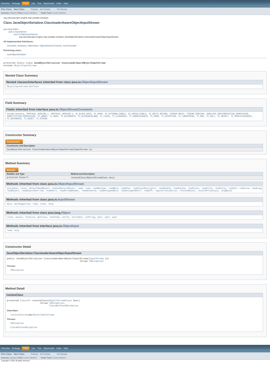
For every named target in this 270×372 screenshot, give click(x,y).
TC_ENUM (154, 118)
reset (43, 207)
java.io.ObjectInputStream (26, 34)
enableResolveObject (63, 191)
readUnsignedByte (108, 194)
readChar (126, 191)
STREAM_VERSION (195, 115)
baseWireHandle (15, 115)
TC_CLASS (105, 118)
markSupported (22, 207)
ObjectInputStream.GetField (23, 87)
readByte (113, 191)
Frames (34, 9)
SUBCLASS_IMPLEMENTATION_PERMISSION (227, 115)
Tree (39, 3)
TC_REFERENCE (14, 121)
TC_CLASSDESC (119, 118)
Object (65, 216)
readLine (244, 191)
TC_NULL (210, 118)
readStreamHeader (69, 194)
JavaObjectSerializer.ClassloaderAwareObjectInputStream (40, 152)
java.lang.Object (10, 29)
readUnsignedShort (131, 194)
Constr (26, 13)
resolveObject (187, 194)
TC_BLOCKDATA (68, 118)
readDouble (165, 191)
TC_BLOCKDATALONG (87, 118)
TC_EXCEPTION (168, 118)
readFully (206, 191)
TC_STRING (41, 121)
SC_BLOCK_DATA (83, 115)
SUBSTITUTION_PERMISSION (21, 118)
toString (90, 221)
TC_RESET (29, 121)
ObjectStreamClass (97, 180)
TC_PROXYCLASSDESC (241, 118)
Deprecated (49, 3)
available (12, 191)
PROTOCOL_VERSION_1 (38, 115)
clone (10, 221)
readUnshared (89, 194)
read (80, 191)
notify (65, 221)
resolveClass (78, 180)
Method (33, 13)
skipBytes (226, 194)
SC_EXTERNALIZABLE (115, 115)
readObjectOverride (33, 194)
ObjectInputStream (25, 66)
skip (51, 207)
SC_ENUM (98, 115)
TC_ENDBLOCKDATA (138, 118)
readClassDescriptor (144, 191)
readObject (13, 194)
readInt (232, 191)
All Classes (62, 9)
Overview (5, 3)
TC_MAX (200, 118)
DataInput (22, 46)
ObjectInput (33, 46)
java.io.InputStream (18, 32)
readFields (179, 191)
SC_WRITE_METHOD (158, 115)
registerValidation (166, 194)
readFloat (193, 191)
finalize (30, 221)
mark (9, 207)
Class (22, 180)
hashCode (55, 221)
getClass (42, 221)
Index (58, 3)
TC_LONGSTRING (186, 118)
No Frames (45, 9)
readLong (257, 191)
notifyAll (77, 221)
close (23, 191)
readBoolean (99, 191)
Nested (13, 13)
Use (33, 3)
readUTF (148, 194)
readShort (51, 194)
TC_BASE (54, 118)
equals (19, 221)
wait (99, 221)
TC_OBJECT (222, 118)
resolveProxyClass (208, 194)
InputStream (80, 152)
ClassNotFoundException (63, 312)
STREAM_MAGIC (177, 115)
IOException (96, 266)
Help (66, 3)
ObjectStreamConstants (50, 46)
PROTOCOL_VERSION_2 (62, 115)
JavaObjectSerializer (16, 54)
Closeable (11, 46)
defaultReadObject (39, 191)
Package (16, 3)
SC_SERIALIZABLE (137, 115)
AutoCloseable (69, 46)
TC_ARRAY (42, 118)
